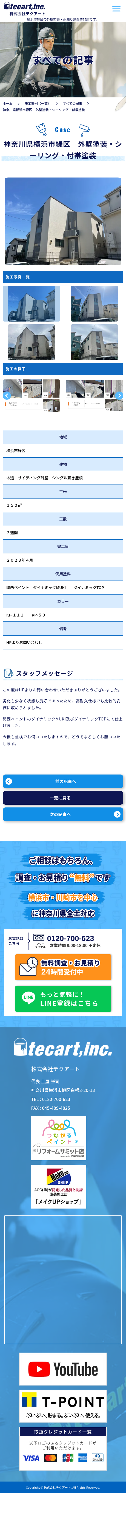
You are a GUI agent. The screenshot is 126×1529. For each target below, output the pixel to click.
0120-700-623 (69, 938)
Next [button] (119, 396)
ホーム (8, 103)
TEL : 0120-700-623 (50, 1099)
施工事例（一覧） (38, 103)
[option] (31, 304)
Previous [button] (7, 396)
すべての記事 (72, 103)
